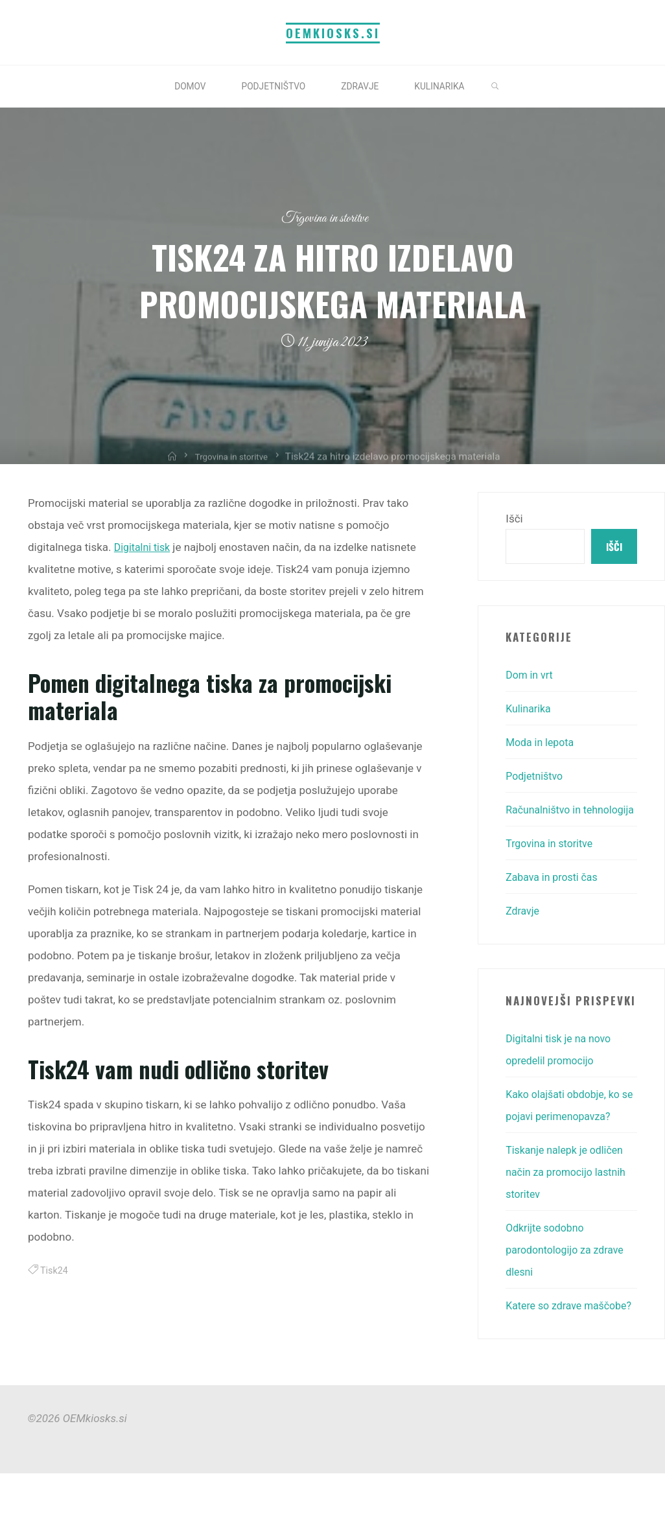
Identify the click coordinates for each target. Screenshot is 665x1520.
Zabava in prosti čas (555, 901)
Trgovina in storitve (324, 218)
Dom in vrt (531, 677)
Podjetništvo (536, 778)
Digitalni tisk (143, 547)
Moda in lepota (542, 744)
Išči (514, 518)
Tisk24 (55, 1270)
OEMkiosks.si (333, 32)
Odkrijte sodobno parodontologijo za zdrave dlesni (569, 1273)
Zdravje (523, 935)
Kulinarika (530, 711)
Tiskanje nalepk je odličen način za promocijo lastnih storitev (570, 1195)
